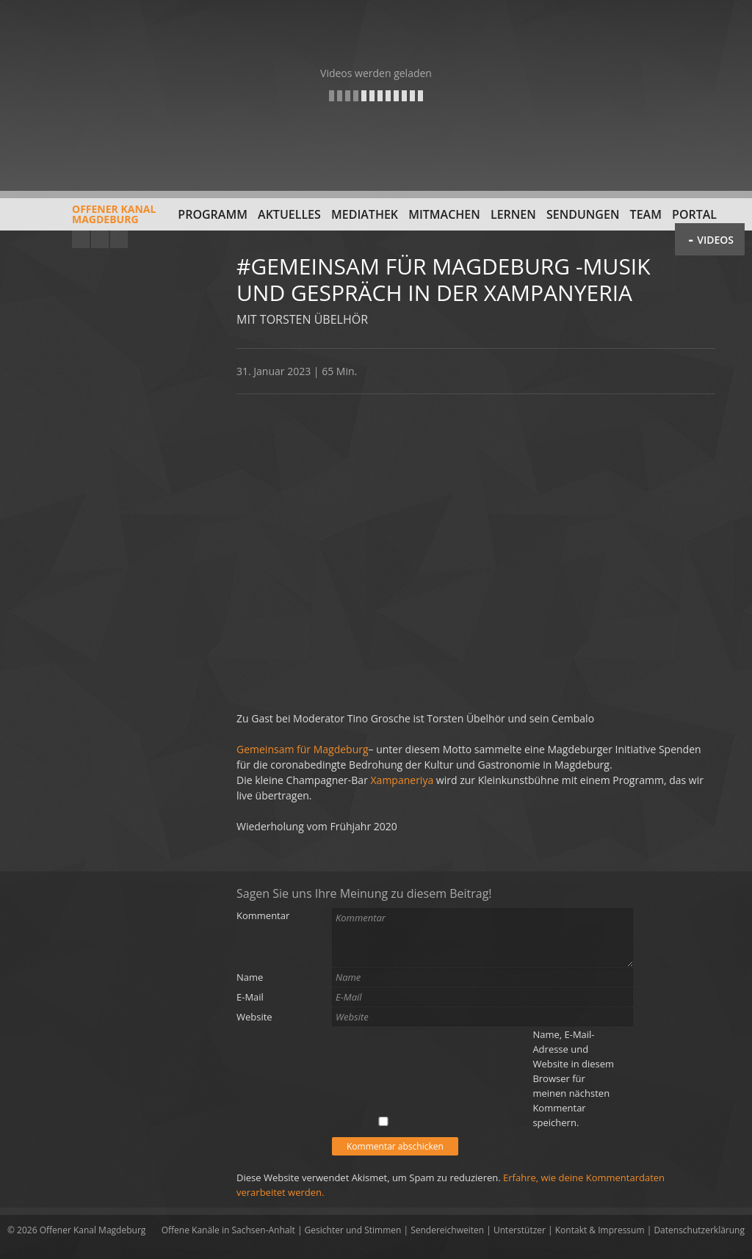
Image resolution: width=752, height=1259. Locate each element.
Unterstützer (520, 1230)
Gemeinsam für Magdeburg (302, 749)
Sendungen (582, 214)
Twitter (119, 239)
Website (254, 1016)
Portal (694, 214)
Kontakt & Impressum (600, 1230)
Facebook (100, 239)
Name (249, 977)
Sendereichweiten (447, 1230)
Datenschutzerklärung (699, 1230)
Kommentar (262, 915)
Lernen (513, 214)
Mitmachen (444, 214)
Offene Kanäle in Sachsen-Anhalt (228, 1230)
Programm (212, 214)
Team (646, 214)
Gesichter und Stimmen (353, 1230)
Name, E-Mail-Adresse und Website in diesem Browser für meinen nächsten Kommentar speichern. (573, 1078)
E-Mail (250, 997)
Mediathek (364, 214)
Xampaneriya (402, 780)
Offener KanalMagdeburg (81, 219)
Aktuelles (289, 214)
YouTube (81, 239)
